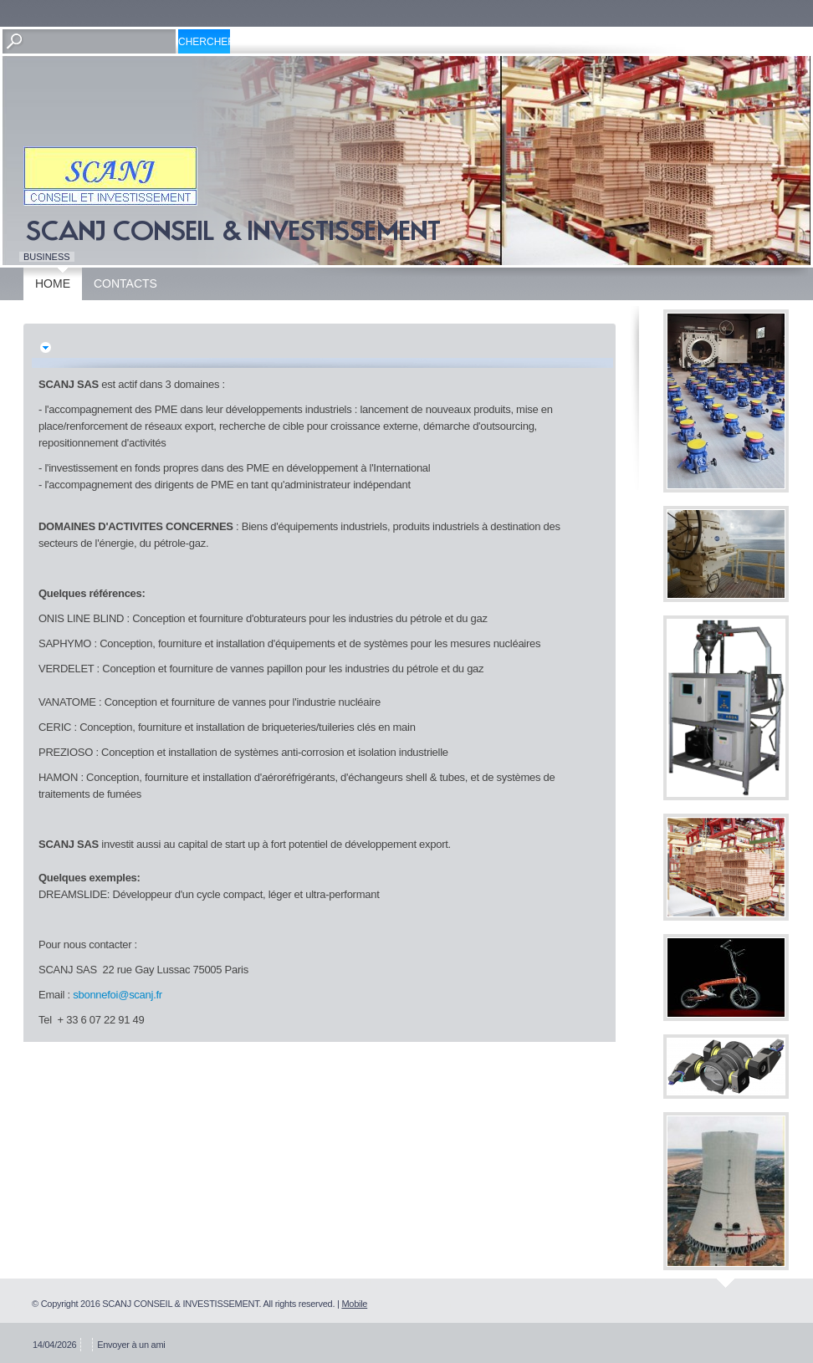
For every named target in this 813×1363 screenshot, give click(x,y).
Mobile (354, 1304)
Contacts (125, 283)
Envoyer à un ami (131, 1345)
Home (52, 283)
